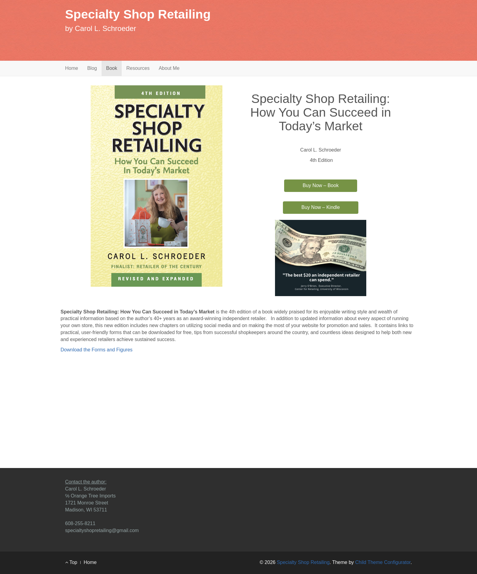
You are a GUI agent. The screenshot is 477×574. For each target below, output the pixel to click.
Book (111, 68)
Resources (137, 68)
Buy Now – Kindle (320, 207)
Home (71, 68)
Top (71, 562)
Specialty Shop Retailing (138, 14)
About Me (169, 68)
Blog (92, 68)
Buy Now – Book (321, 185)
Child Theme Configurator (383, 562)
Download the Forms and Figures (97, 349)
